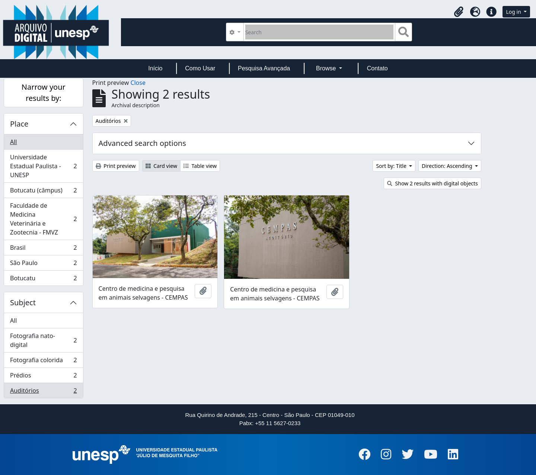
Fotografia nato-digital (43, 340)
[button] (458, 12)
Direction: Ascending (447, 165)
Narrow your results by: (44, 92)
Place (19, 124)
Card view (161, 165)
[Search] (319, 32)
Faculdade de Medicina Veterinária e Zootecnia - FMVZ (43, 218)
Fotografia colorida (43, 362)
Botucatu (43, 280)
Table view (200, 165)
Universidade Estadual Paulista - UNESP (43, 166)
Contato (377, 68)
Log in (514, 11)
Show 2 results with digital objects (432, 183)
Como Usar (200, 68)
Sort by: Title (392, 165)
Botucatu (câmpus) (43, 192)
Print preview (116, 165)
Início (155, 68)
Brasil (43, 249)
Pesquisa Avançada (264, 68)
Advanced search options (142, 143)
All (13, 142)
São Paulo (43, 264)
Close (138, 83)
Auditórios (43, 392)
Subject (23, 302)
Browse (327, 68)
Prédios (43, 377)
